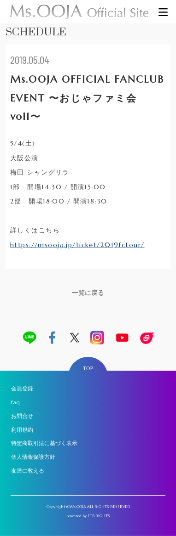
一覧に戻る (88, 292)
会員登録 (22, 388)
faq (15, 402)
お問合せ (22, 415)
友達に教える (27, 470)
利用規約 (22, 429)
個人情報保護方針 (33, 456)
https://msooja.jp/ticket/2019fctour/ (77, 245)
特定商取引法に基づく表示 (44, 443)
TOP (88, 368)
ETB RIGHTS (99, 515)
